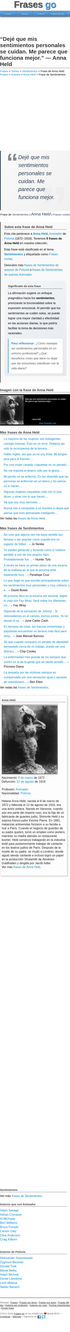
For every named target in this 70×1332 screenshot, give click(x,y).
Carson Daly (8, 1231)
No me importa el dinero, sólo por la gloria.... (33, 470)
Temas (24, 13)
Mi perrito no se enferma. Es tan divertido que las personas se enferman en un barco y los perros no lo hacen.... (36, 481)
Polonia (9, 238)
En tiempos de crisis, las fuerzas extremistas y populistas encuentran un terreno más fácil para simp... (35, 631)
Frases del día (57, 13)
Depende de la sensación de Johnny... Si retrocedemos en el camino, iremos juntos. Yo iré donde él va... (36, 616)
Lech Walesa (8, 1282)
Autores (41, 13)
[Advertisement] (35, 26)
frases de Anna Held (31, 518)
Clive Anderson (10, 1235)
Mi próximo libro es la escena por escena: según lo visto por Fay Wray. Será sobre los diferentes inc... (35, 600)
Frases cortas (61, 214)
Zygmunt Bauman (11, 1262)
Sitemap (16, 1316)
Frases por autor (47, 1302)
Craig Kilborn (8, 1239)
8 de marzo (25, 777)
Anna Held (29, 74)
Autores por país (38, 1305)
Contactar (5, 1316)
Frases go (19, 1313)
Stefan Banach (9, 1287)
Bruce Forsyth (9, 1227)
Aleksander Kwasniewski (16, 1257)
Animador (22, 789)
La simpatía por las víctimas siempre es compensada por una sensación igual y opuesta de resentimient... (35, 677)
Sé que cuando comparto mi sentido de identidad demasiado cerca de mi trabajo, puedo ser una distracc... (36, 646)
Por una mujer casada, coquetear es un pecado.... (37, 464)
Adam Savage (9, 1210)
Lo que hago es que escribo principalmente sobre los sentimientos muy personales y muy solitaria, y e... (37, 585)
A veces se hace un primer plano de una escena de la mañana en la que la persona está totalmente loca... (35, 570)
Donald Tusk (8, 1266)
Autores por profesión (16, 1305)
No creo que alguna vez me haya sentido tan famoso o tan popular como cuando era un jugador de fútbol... (33, 539)
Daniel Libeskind (11, 1278)
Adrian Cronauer (11, 1214)
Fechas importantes (59, 1305)
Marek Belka (8, 1270)
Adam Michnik (9, 1274)
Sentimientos (30, 71)
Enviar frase (7, 1308)
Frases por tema (28, 1302)
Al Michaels (7, 1218)
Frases (8, 13)
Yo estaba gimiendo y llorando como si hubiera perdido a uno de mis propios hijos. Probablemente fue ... (34, 554)
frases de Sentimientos (33, 687)
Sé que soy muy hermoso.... (22, 502)
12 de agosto (25, 781)
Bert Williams (8, 1222)
